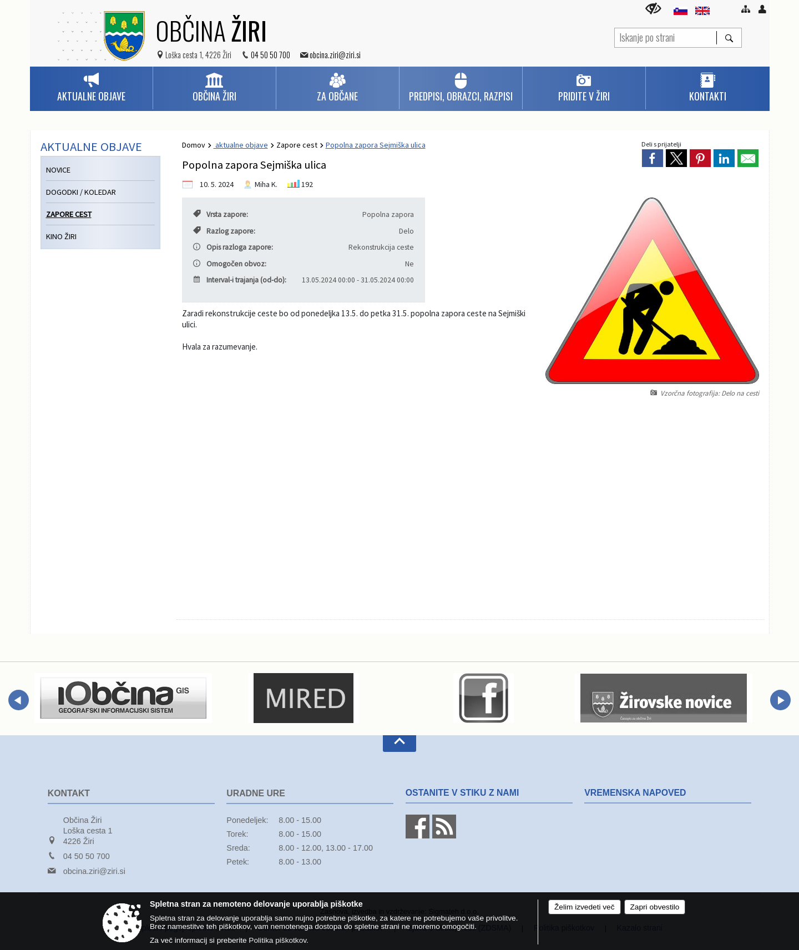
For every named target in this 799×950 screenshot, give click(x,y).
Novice (58, 170)
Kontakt (69, 793)
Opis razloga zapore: (233, 247)
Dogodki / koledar (81, 192)
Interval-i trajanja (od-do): (239, 280)
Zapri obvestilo (655, 907)
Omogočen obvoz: (229, 264)
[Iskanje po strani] (665, 36)
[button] (18, 700)
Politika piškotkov (277, 940)
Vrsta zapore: (220, 214)
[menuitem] (91, 88)
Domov (193, 145)
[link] (652, 158)
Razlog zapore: (224, 231)
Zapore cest (296, 145)
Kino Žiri (61, 236)
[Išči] (728, 37)
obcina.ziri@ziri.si (335, 54)
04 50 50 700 (270, 54)
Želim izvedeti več (584, 907)
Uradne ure (255, 793)
